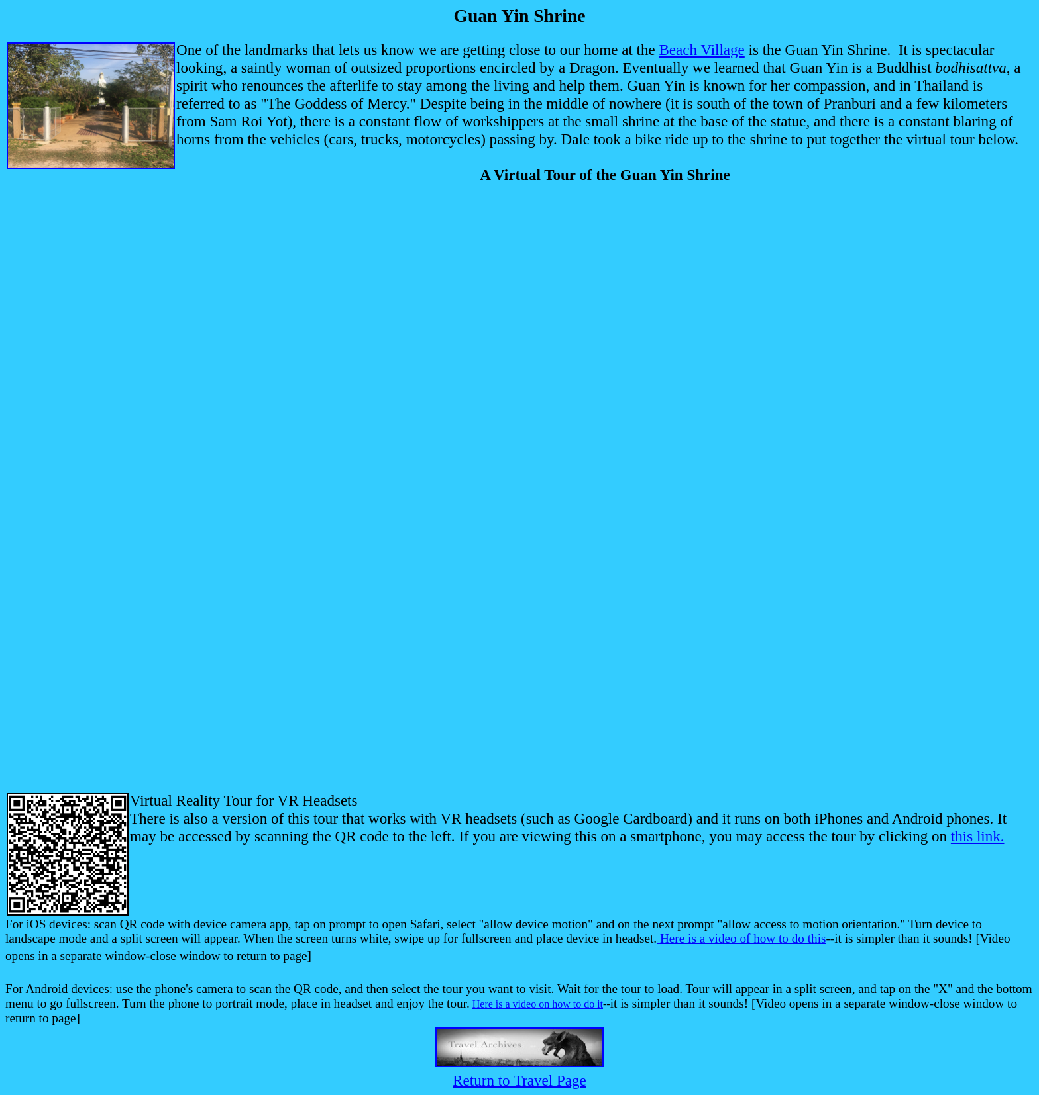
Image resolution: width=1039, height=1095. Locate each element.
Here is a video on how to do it (537, 1004)
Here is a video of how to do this (743, 938)
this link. (978, 836)
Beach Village (702, 49)
